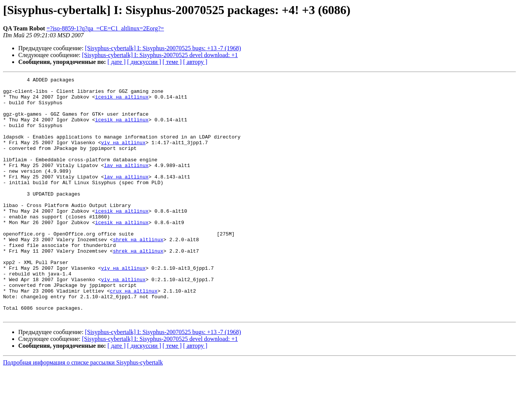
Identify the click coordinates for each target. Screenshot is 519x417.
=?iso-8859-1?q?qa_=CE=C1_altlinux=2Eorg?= (105, 28)
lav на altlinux (126, 183)
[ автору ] (195, 62)
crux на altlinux (134, 334)
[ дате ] (116, 62)
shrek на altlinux (138, 272)
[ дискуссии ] (144, 62)
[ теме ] (171, 62)
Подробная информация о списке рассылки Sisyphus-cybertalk (83, 410)
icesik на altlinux (121, 101)
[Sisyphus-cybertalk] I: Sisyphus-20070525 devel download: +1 (160, 55)
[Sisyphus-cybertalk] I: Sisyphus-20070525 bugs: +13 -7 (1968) (163, 48)
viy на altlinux (123, 156)
